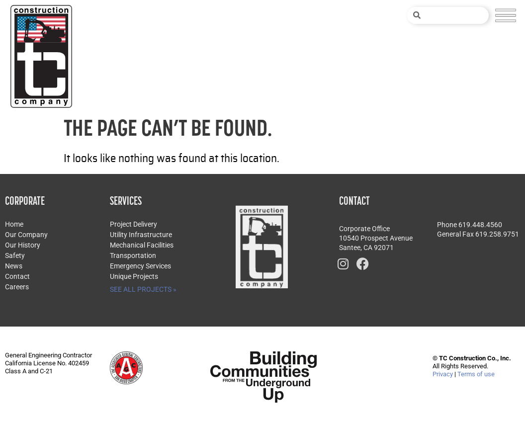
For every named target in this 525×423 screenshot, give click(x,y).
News (13, 266)
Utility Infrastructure (141, 235)
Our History (22, 245)
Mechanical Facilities (142, 245)
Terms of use (476, 374)
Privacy (443, 374)
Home (14, 224)
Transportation (133, 255)
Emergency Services (140, 266)
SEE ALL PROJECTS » (143, 289)
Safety (15, 255)
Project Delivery (133, 224)
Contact (17, 276)
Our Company (26, 235)
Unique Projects (134, 276)
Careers (17, 287)
